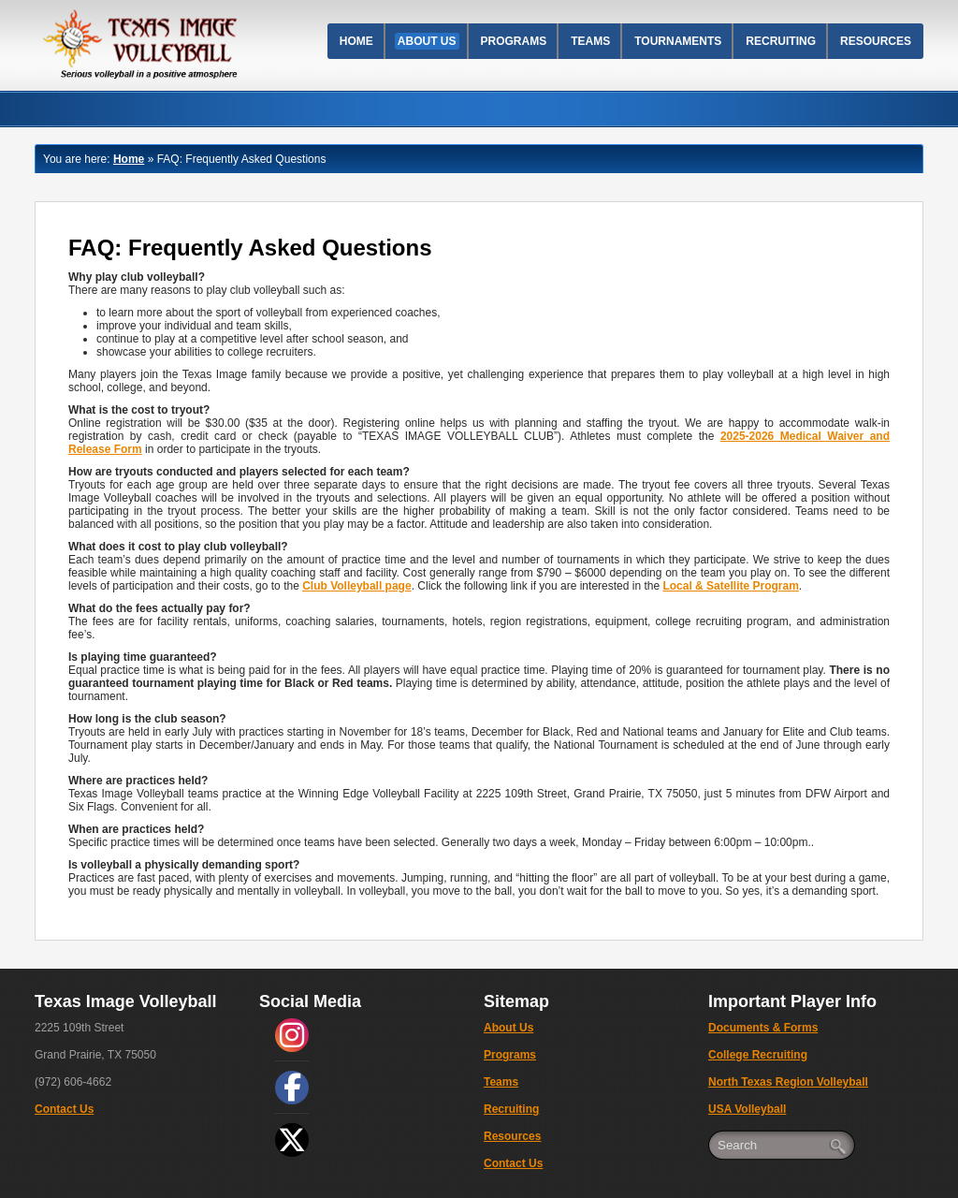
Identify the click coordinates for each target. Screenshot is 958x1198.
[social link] (292, 1035)
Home (356, 41)
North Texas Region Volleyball (788, 1081)
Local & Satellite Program (730, 585)
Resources (875, 41)
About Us (427, 41)
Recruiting (781, 41)
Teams (590, 41)
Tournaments (677, 41)
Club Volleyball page (356, 585)
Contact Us (64, 1109)
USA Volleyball (747, 1109)
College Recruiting (757, 1054)
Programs (514, 41)
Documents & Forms (763, 1027)
